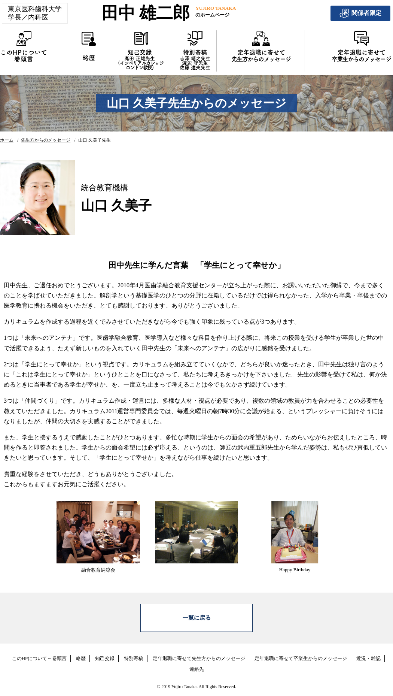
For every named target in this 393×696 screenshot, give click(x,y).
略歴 (81, 653)
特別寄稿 (133, 653)
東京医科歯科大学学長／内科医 (35, 13)
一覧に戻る (197, 615)
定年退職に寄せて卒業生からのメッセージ (301, 653)
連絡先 (196, 664)
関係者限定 (360, 13)
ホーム (6, 140)
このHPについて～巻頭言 (39, 653)
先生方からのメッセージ (45, 140)
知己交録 (105, 653)
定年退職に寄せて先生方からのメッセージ (199, 653)
